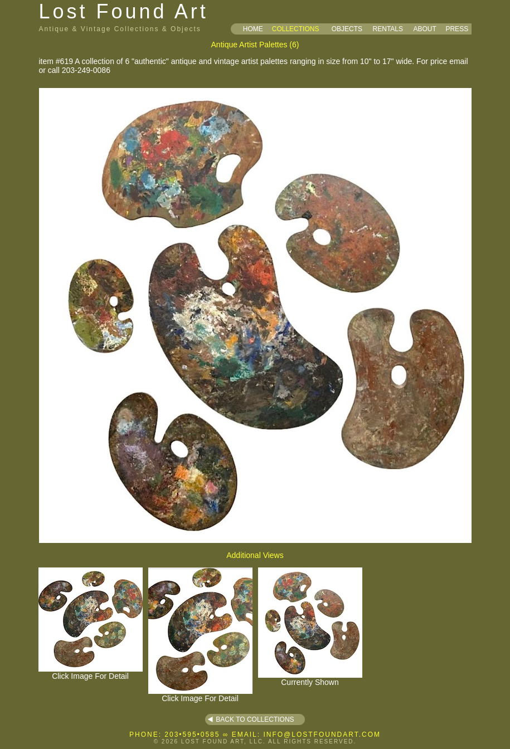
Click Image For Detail (90, 672)
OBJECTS (347, 29)
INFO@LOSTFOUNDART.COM (322, 734)
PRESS (456, 29)
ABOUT (424, 29)
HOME (253, 29)
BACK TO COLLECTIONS (255, 719)
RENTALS (388, 29)
